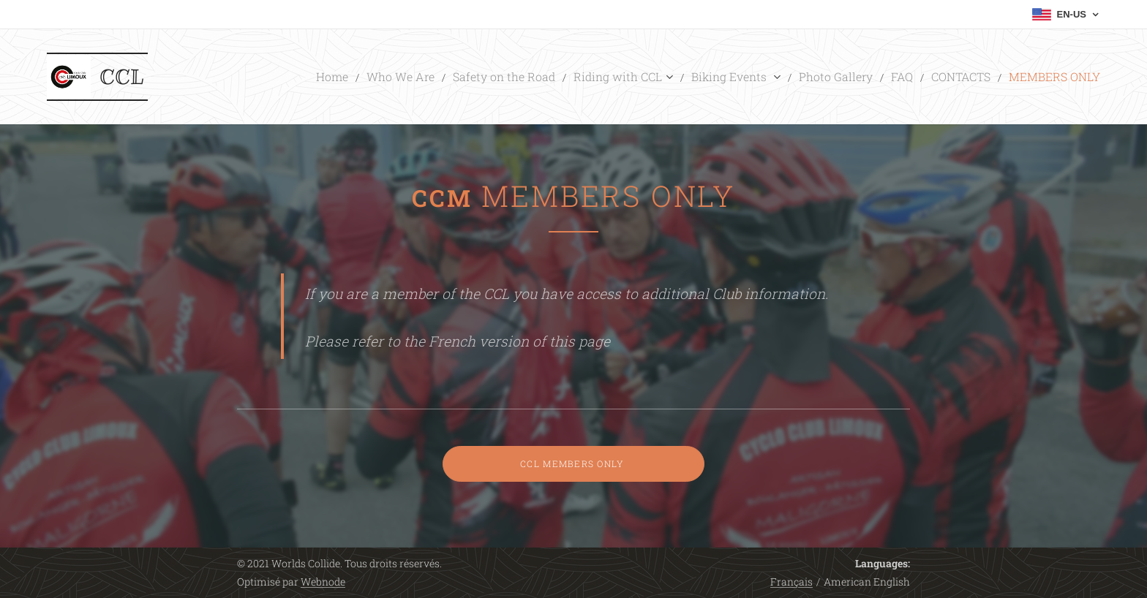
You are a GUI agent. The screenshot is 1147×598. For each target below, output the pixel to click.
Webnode (323, 581)
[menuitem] (412, 76)
